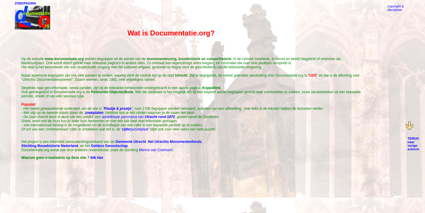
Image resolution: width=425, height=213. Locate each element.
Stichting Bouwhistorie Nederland (49, 146)
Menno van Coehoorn (156, 150)
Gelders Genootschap (109, 146)
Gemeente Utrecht (130, 142)
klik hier (96, 158)
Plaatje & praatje (117, 108)
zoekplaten (94, 113)
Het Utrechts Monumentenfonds (175, 142)
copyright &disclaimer (396, 8)
